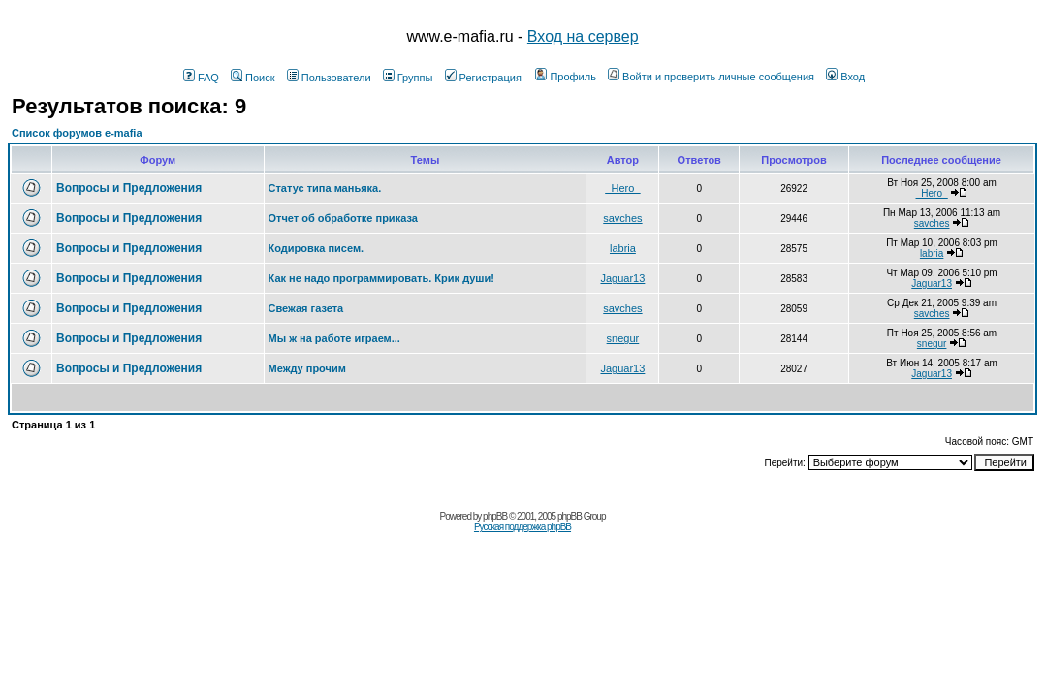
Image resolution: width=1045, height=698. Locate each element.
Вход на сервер (583, 36)
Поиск (252, 77)
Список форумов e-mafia (77, 133)
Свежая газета (306, 308)
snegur (623, 338)
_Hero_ (622, 188)
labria (623, 248)
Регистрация (483, 77)
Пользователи (329, 77)
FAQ (201, 77)
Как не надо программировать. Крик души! (381, 278)
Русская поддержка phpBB (522, 527)
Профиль (565, 76)
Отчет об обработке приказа (343, 218)
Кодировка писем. (316, 248)
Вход (845, 76)
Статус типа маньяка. (325, 188)
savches (622, 218)
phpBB (495, 516)
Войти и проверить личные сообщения (711, 76)
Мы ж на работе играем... (334, 338)
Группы (408, 77)
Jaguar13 (622, 278)
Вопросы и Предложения (129, 188)
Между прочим (307, 368)
